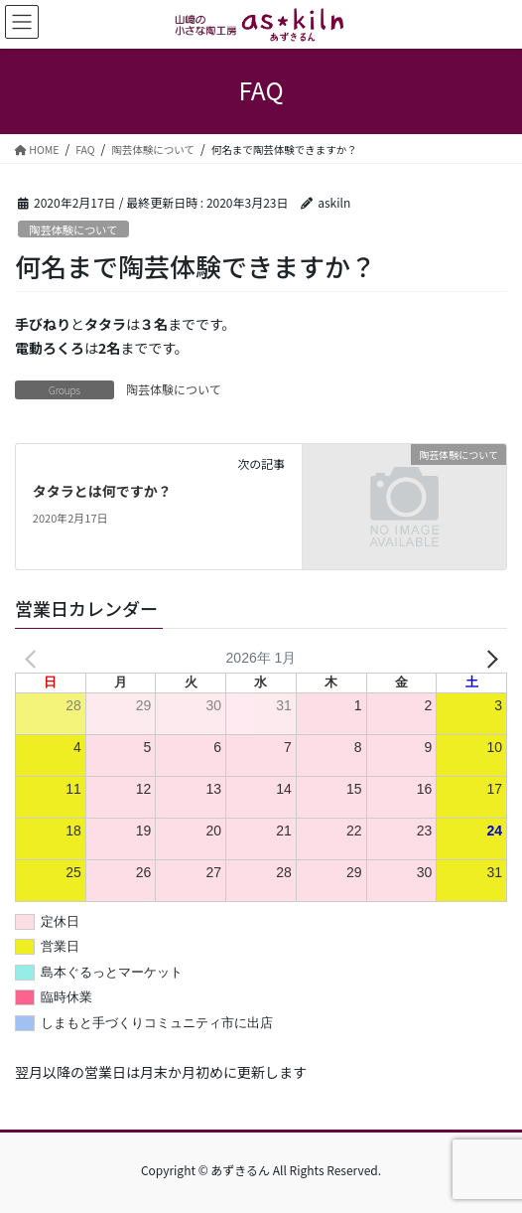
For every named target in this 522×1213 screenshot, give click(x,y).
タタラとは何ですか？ (102, 491)
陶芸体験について (73, 229)
